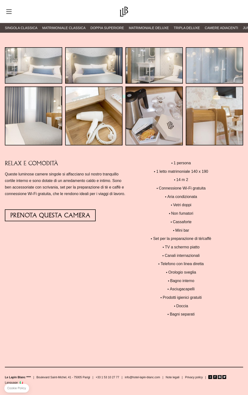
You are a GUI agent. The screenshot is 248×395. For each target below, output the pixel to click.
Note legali (172, 377)
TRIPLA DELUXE (187, 28)
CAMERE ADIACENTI (221, 28)
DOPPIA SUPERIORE (107, 28)
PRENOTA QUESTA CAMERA (50, 215)
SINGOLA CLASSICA (21, 28)
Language (11, 382)
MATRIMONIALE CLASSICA (64, 28)
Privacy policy (194, 377)
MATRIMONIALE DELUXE (149, 28)
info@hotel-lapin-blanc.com (142, 377)
